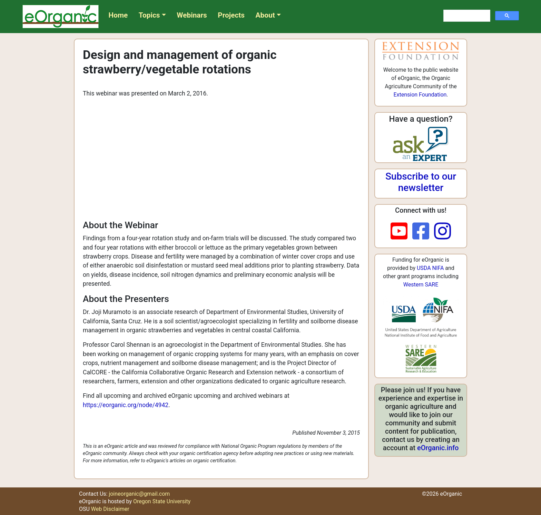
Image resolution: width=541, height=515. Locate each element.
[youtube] (401, 231)
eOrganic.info (438, 448)
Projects (231, 15)
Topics (149, 15)
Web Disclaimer (110, 509)
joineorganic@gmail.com (139, 494)
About (265, 15)
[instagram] (442, 231)
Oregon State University (161, 501)
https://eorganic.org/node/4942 (125, 405)
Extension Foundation (419, 94)
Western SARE (421, 284)
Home (118, 15)
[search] (466, 16)
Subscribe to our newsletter (420, 182)
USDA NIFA (430, 268)
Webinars (192, 15)
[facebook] (423, 231)
